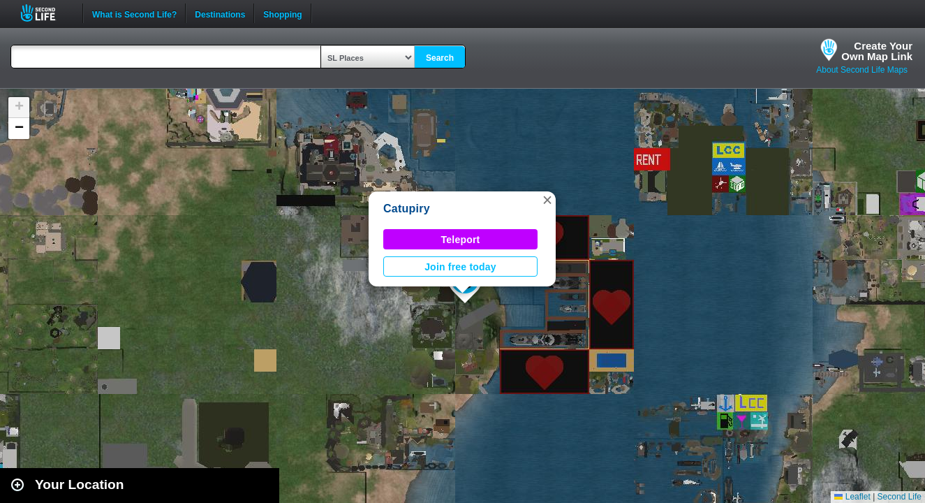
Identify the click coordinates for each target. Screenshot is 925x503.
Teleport (460, 239)
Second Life (46, 12)
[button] (547, 199)
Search (440, 58)
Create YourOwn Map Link (876, 51)
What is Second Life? (134, 13)
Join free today (460, 266)
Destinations (220, 13)
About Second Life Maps (862, 70)
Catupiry (406, 208)
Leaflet (852, 497)
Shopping (282, 13)
